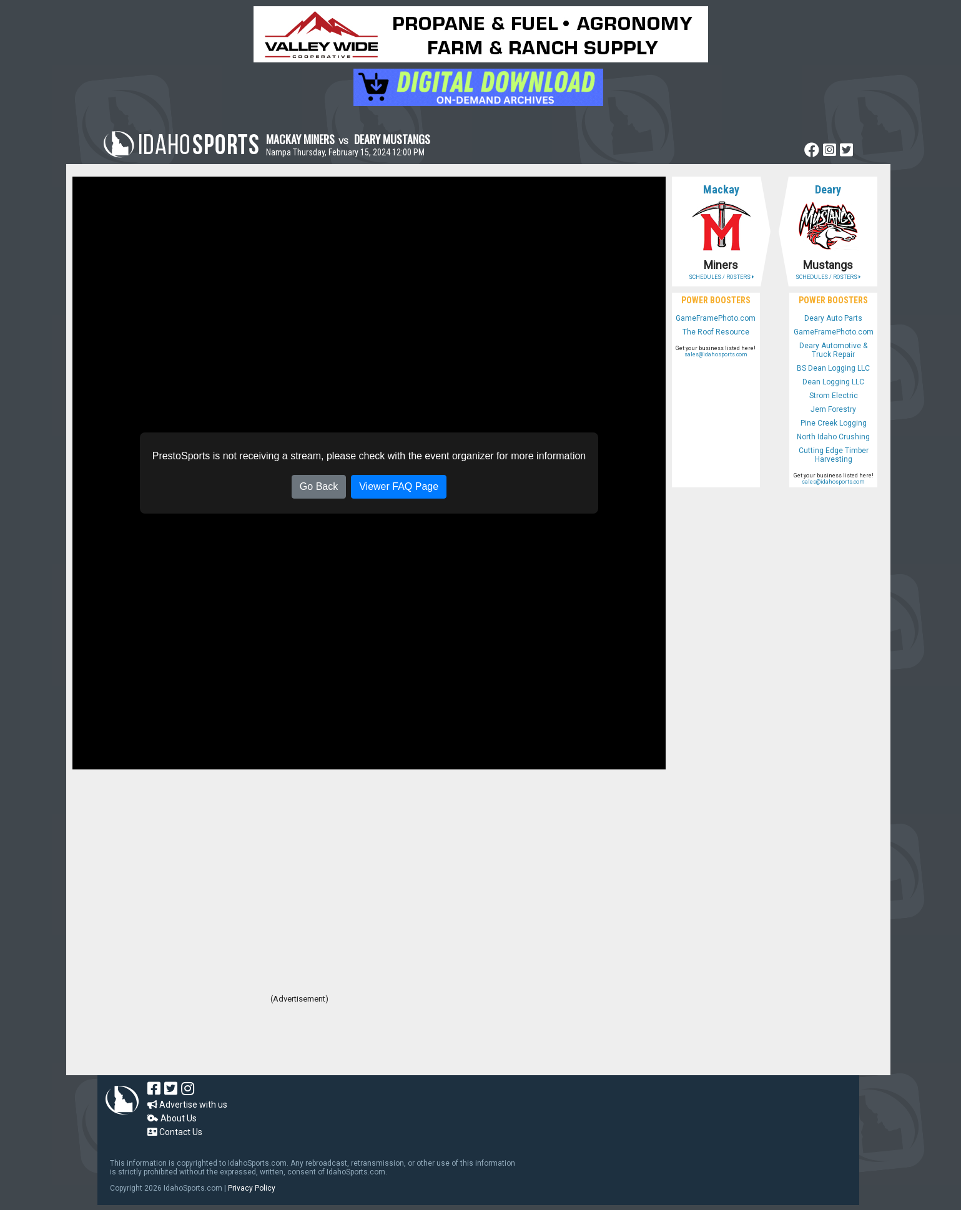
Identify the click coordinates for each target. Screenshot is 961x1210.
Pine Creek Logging (834, 423)
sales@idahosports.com (715, 354)
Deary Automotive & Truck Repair (833, 350)
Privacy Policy (251, 1188)
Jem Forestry (833, 409)
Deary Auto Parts (833, 318)
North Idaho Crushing (833, 436)
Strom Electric (833, 395)
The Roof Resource (716, 332)
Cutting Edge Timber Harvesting (834, 455)
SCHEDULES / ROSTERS (721, 277)
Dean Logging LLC (833, 382)
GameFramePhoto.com (716, 318)
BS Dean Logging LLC (833, 368)
